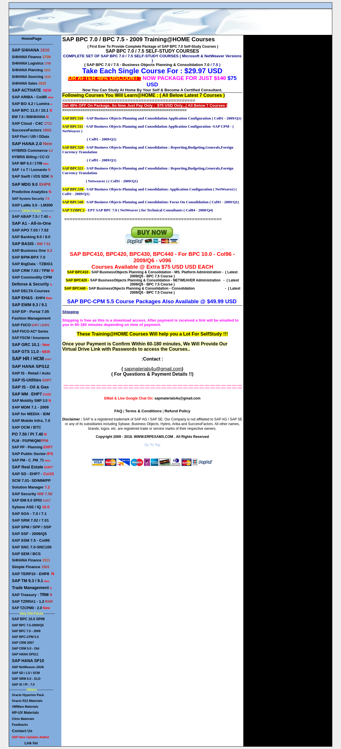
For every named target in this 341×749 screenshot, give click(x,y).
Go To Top (152, 445)
